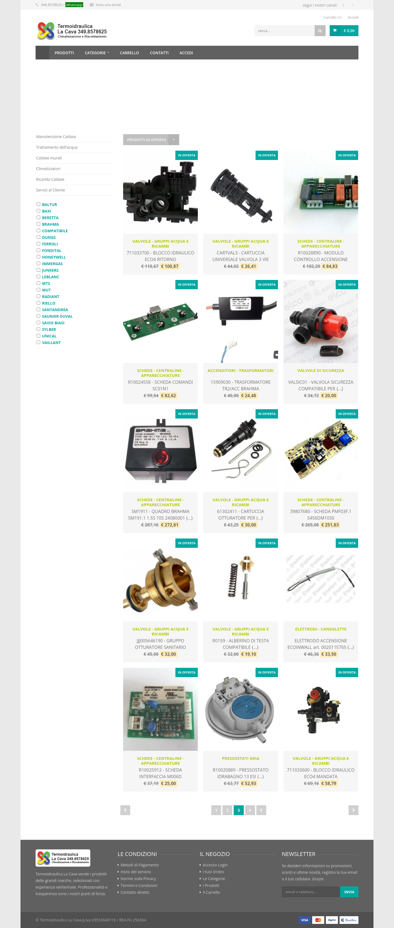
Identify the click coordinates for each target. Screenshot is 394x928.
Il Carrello (211, 892)
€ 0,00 (349, 30)
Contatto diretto (135, 892)
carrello (129, 52)
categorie (95, 52)
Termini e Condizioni (139, 885)
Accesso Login (215, 865)
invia (349, 891)
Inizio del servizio (136, 871)
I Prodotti (211, 885)
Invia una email (108, 4)
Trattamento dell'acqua (56, 147)
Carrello (333, 17)
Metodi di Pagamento (140, 865)
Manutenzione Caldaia (56, 136)
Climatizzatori (48, 168)
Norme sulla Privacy (138, 878)
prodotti (64, 52)
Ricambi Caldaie (50, 179)
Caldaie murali (49, 158)
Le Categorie (214, 878)
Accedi (353, 17)
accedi (186, 52)
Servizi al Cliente (50, 190)
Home (42, 52)
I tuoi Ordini (213, 871)
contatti (159, 52)
